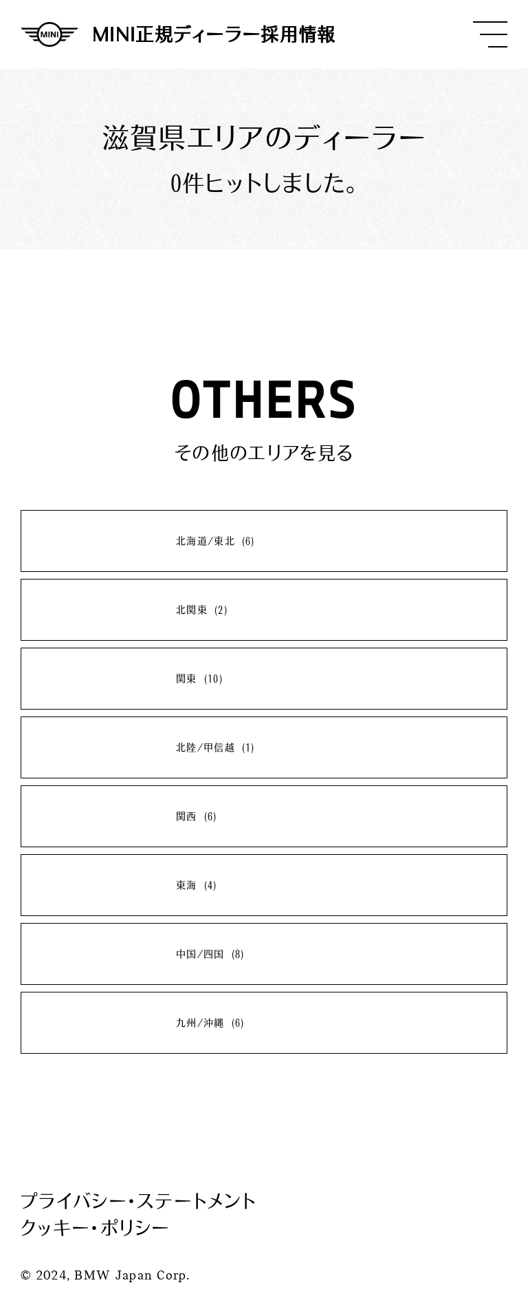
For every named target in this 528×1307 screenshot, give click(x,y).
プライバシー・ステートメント (138, 1201)
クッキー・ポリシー (95, 1228)
